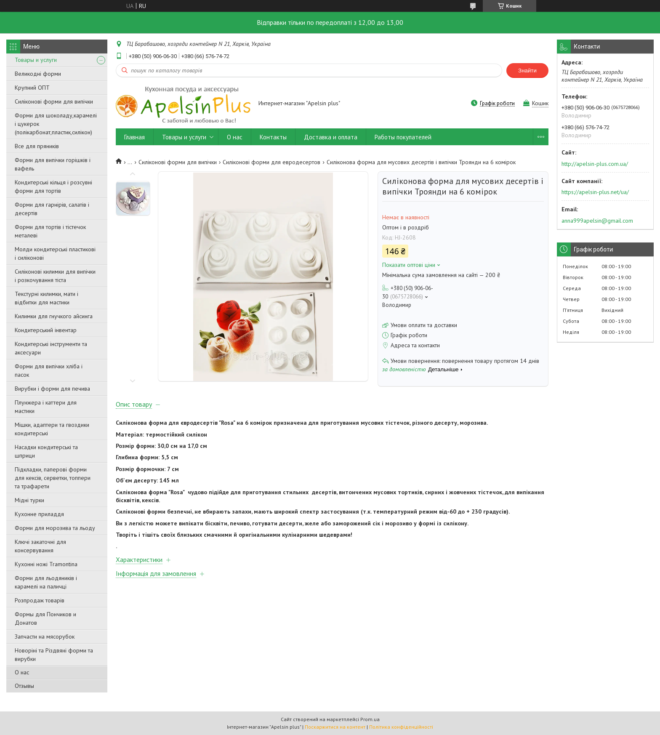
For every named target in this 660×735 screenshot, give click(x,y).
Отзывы (24, 686)
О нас (22, 672)
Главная (134, 137)
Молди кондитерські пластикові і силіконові (55, 253)
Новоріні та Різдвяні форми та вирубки (54, 655)
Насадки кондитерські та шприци (46, 451)
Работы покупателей (403, 137)
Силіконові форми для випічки (54, 101)
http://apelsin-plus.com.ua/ (595, 164)
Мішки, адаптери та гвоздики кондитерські (52, 429)
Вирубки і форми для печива (52, 388)
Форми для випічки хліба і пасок (48, 370)
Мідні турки (29, 500)
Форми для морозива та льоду (55, 528)
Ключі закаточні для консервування (40, 546)
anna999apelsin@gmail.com (597, 220)
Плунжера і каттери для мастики (46, 407)
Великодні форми (38, 73)
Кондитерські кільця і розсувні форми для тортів (53, 186)
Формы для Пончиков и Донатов (45, 618)
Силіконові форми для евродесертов (271, 162)
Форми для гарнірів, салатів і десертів (52, 209)
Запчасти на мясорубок (45, 636)
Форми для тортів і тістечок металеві (50, 231)
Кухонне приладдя (39, 514)
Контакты (273, 137)
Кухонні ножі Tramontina (46, 564)
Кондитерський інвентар (46, 330)
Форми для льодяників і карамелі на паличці (46, 582)
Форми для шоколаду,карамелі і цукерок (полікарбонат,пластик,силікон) (56, 124)
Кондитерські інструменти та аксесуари (51, 348)
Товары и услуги (36, 60)
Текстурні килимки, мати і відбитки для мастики (46, 298)
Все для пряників (37, 146)
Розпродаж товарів (39, 600)
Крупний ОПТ (32, 87)
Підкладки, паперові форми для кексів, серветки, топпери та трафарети (52, 478)
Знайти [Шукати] (527, 70)
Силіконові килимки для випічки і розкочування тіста (55, 276)
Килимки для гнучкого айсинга (54, 316)
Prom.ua (370, 719)
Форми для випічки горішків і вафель (52, 164)
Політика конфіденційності (401, 727)
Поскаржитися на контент (335, 727)
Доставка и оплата (330, 137)
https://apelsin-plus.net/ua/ (595, 192)
